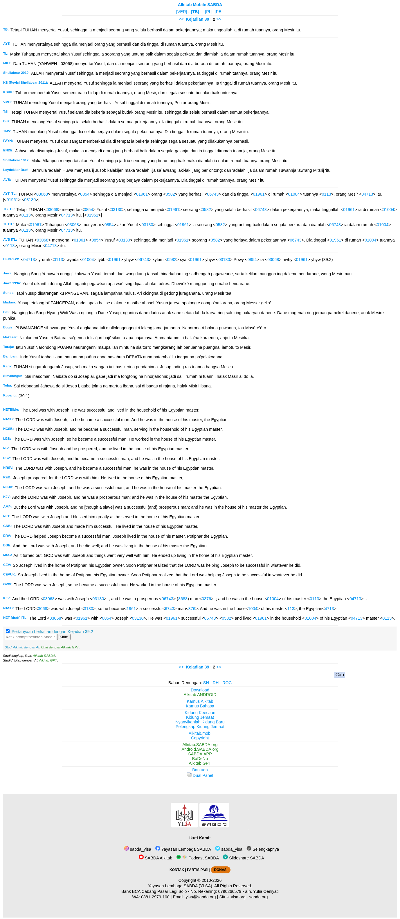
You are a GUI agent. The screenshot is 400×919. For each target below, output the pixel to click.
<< (181, 19)
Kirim (64, 637)
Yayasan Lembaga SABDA (183, 849)
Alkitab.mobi (200, 733)
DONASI (220, 870)
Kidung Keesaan (200, 712)
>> (218, 19)
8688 (183, 598)
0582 (170, 194)
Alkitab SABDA (44, 655)
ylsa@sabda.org (200, 897)
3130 (88, 608)
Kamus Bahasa (200, 706)
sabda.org (258, 897)
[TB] (195, 11)
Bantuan (200, 770)
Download (200, 690)
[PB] (219, 11)
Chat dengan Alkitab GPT (60, 647)
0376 (206, 598)
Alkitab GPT (48, 660)
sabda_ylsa (137, 849)
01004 (294, 194)
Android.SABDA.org (199, 749)
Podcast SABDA (197, 858)
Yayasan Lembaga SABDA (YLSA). (180, 886)
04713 (367, 194)
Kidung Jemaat (200, 717)
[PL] (208, 11)
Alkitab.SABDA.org (200, 744)
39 (207, 19)
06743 (213, 194)
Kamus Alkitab (200, 701)
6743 (169, 608)
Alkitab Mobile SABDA (200, 4)
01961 (142, 194)
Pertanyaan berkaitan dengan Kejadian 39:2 (52, 631)
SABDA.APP (200, 754)
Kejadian (194, 19)
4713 (329, 608)
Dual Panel (200, 775)
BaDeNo (200, 758)
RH (216, 682)
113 (290, 608)
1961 (131, 608)
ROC (227, 682)
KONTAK (177, 870)
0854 (84, 194)
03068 (42, 194)
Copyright (200, 738)
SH (206, 682)
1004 (252, 608)
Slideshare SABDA (243, 858)
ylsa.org (238, 897)
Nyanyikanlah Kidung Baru (200, 722)
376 (191, 608)
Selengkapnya (262, 849)
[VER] (181, 11)
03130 (30, 199)
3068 (42, 608)
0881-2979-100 (155, 897)
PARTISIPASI (197, 870)
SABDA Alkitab (155, 858)
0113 (326, 194)
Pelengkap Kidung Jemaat (200, 726)
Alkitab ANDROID (200, 694)
